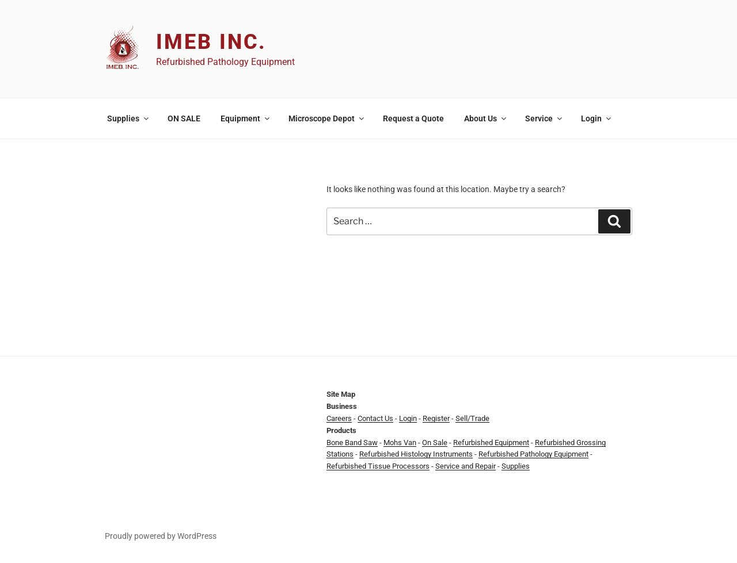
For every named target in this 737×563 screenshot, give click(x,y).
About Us (486, 118)
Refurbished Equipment (491, 442)
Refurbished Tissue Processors (378, 466)
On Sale (434, 442)
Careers (339, 418)
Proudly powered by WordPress (160, 536)
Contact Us (375, 418)
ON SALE (184, 118)
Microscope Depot (327, 118)
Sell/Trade (472, 418)
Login (597, 118)
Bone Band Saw (352, 442)
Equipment (246, 118)
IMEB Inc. (211, 42)
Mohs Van (399, 442)
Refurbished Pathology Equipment (533, 454)
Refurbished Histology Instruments (416, 454)
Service (544, 118)
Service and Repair (465, 466)
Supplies (128, 118)
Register (436, 418)
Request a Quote (413, 118)
